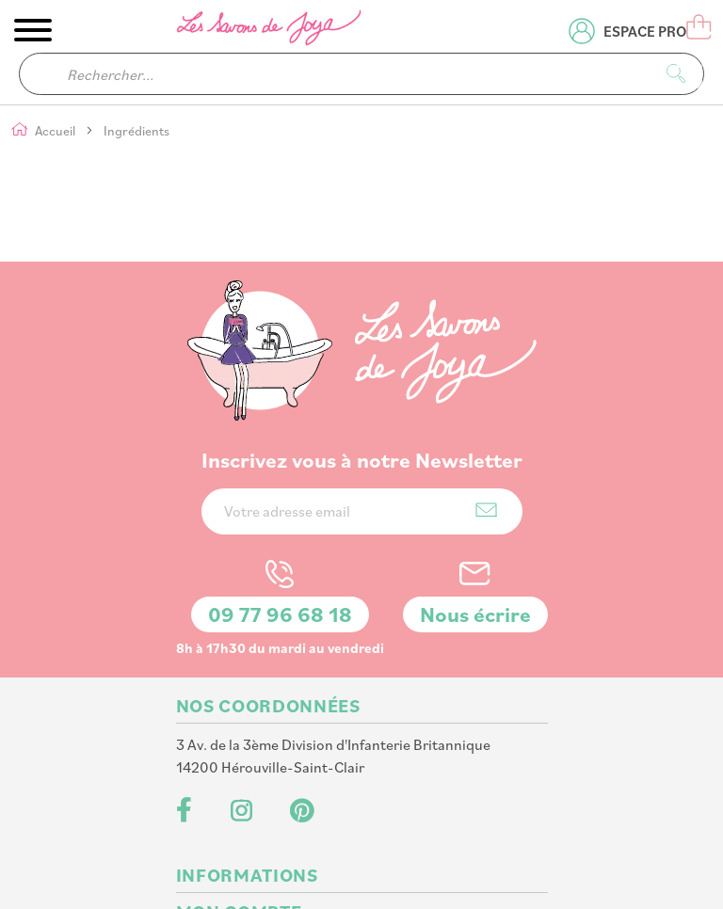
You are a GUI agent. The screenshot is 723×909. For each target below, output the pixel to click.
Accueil (56, 131)
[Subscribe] (486, 405)
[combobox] (361, 74)
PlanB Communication (396, 873)
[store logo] (270, 31)
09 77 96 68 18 (280, 509)
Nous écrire (475, 509)
